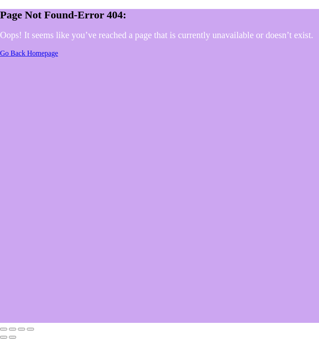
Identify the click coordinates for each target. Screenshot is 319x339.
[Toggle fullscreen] (12, 329)
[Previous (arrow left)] (3, 337)
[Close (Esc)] (30, 329)
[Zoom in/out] (3, 329)
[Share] (21, 329)
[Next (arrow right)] (12, 337)
